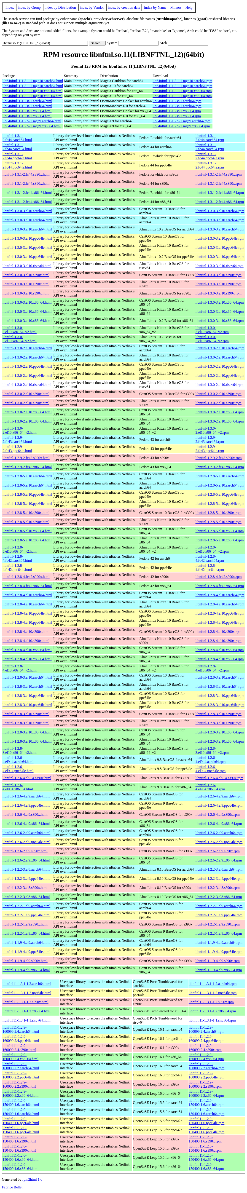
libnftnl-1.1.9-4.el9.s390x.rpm (218, 961)
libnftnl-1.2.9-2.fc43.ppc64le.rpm (210, 449)
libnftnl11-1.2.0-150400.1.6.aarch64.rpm (206, 1103)
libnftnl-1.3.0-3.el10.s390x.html (26, 275)
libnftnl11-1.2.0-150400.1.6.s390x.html (19, 1139)
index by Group (29, 7)
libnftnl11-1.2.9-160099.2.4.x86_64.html (20, 1057)
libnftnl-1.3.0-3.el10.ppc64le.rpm (220, 238)
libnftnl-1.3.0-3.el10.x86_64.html (27, 302)
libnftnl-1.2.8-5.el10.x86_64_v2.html (20, 549)
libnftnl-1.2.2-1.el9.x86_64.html (26, 933)
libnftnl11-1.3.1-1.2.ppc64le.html (27, 993)
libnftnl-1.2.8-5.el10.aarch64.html (27, 476)
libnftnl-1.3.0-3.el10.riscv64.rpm (220, 266)
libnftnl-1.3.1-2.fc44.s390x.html (26, 174)
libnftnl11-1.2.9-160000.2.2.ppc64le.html (21, 1075)
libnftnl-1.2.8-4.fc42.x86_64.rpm (220, 586)
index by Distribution (60, 7)
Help (189, 7)
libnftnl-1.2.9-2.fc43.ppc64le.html (17, 449)
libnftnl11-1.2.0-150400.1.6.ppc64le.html (21, 1121)
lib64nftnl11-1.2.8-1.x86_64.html (27, 111)
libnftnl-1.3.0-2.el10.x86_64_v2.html (20, 430)
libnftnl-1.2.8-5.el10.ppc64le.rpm (220, 494)
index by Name (155, 7)
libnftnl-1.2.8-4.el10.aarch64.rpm (220, 595)
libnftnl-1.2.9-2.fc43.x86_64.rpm (220, 467)
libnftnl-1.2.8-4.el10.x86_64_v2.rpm (212, 668)
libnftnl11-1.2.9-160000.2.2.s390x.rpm (205, 1084)
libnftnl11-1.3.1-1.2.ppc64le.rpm (213, 993)
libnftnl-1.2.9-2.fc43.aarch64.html (17, 440)
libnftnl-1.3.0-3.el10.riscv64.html (27, 266)
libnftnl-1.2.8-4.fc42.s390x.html (26, 577)
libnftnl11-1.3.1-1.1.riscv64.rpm (212, 1020)
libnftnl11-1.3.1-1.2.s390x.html (25, 1002)
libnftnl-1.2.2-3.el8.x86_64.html (26, 897)
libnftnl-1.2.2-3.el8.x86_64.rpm (219, 897)
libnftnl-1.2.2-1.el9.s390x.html (25, 924)
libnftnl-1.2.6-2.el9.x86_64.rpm (219, 860)
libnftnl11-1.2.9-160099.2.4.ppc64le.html (21, 1039)
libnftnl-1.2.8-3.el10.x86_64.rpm (220, 732)
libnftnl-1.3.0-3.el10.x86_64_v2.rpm (212, 330)
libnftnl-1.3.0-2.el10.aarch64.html (27, 348)
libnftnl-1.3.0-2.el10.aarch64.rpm (220, 348)
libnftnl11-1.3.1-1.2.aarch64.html (27, 984)
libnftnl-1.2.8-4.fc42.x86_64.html (27, 586)
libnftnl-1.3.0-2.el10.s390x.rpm (219, 394)
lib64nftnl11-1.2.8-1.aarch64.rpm (177, 101)
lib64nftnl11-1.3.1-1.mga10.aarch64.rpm (182, 81)
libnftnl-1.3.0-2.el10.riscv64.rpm (220, 385)
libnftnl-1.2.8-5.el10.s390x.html (26, 513)
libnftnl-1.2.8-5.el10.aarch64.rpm (220, 476)
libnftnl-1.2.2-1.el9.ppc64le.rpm (219, 915)
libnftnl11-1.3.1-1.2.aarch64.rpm (213, 984)
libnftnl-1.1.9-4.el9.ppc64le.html (26, 952)
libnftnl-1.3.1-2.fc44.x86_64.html (27, 193)
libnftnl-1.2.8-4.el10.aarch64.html (27, 595)
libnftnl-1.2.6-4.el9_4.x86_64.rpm (210, 787)
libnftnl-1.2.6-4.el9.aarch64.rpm (219, 796)
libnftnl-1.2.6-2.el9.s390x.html (25, 851)
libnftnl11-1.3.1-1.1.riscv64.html (27, 1020)
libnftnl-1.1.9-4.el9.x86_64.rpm (219, 970)
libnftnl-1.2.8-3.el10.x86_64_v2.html (20, 750)
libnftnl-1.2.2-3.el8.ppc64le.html (26, 878)
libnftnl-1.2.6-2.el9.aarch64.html (26, 833)
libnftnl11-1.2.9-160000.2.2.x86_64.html (20, 1093)
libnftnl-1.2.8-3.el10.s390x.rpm (219, 714)
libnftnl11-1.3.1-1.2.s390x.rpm (211, 1002)
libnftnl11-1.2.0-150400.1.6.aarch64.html (21, 1103)
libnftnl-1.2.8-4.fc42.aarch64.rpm (210, 558)
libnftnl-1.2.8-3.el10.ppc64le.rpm (220, 696)
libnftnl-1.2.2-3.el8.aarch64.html (26, 869)
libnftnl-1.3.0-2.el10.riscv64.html (27, 385)
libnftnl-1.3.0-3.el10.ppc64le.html (27, 238)
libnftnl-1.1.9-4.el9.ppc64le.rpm (219, 952)
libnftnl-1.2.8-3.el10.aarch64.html (27, 677)
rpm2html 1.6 (32, 1179)
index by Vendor (92, 7)
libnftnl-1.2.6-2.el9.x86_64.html (26, 860)
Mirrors (176, 7)
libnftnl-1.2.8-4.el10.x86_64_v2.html (20, 668)
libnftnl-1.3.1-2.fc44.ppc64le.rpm (210, 156)
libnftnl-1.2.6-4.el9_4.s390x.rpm (219, 778)
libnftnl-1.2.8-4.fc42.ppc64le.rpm (210, 568)
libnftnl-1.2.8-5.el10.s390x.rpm (219, 513)
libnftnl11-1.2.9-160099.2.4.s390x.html (19, 1048)
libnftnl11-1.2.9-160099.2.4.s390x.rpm (205, 1048)
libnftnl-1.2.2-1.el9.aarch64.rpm (219, 906)
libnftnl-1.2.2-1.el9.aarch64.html (26, 906)
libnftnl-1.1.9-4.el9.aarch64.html (26, 942)
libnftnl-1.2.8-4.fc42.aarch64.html (17, 558)
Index (9, 7)
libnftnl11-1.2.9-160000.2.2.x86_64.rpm (206, 1093)
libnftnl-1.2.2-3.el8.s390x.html (25, 888)
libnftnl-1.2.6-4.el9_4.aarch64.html (18, 760)
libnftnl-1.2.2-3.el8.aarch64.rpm (219, 869)
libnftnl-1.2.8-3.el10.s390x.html (26, 714)
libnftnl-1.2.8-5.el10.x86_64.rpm (220, 531)
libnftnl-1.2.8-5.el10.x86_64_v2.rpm (212, 549)
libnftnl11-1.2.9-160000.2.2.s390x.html (19, 1084)
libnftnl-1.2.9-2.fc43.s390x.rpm (219, 458)
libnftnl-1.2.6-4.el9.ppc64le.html (26, 805)
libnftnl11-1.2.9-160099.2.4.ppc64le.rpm (206, 1039)
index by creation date (124, 7)
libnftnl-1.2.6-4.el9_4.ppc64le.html (18, 769)
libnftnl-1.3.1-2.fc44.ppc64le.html (17, 156)
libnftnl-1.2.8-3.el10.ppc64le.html (27, 696)
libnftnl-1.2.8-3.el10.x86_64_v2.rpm (212, 750)
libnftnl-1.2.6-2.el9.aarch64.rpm (219, 833)
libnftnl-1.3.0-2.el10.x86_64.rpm (220, 412)
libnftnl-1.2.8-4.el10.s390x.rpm (219, 632)
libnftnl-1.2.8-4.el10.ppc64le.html (27, 613)
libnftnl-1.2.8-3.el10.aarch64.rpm (220, 677)
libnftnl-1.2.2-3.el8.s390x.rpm (218, 888)
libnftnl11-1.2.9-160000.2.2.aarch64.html (21, 1066)
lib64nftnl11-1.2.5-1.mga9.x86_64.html (32, 126)
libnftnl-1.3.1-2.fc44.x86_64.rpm (220, 193)
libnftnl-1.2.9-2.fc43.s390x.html (26, 458)
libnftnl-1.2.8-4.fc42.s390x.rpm (219, 577)
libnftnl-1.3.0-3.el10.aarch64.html (27, 211)
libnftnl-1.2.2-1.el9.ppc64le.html (26, 915)
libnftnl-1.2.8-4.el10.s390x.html (26, 632)
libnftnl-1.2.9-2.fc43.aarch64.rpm (210, 440)
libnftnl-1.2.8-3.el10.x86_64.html (27, 732)
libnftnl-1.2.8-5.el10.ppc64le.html (27, 494)
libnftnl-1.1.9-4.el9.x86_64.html (26, 970)
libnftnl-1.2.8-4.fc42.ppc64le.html (17, 568)
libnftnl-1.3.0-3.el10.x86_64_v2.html (20, 330)
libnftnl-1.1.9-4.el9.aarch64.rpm (219, 942)
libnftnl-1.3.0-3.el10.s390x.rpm (219, 275)
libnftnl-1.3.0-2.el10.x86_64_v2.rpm (212, 430)
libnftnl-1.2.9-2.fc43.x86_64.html (27, 467)
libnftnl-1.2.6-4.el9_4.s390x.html (27, 778)
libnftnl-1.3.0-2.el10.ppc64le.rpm (220, 366)
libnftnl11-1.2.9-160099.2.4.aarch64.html (21, 1029)
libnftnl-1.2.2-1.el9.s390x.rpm (218, 924)
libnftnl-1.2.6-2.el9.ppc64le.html (26, 842)
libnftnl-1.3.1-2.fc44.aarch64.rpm (210, 138)
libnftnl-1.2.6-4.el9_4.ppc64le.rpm (211, 769)
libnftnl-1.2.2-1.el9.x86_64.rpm (219, 933)
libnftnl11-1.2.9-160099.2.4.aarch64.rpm (206, 1029)
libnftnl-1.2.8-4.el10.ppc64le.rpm (220, 613)
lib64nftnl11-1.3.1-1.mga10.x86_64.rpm (182, 91)
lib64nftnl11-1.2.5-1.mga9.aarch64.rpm (181, 121)
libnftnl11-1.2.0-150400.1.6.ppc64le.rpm (206, 1121)
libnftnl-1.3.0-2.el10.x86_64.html (27, 412)
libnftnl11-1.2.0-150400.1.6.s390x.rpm (205, 1139)
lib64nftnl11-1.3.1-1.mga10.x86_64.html (32, 91)
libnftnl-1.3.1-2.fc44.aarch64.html (17, 138)
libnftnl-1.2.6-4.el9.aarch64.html (26, 796)
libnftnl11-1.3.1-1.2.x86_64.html (27, 1011)
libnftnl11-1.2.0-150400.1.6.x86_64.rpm (206, 1157)
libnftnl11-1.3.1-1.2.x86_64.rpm (212, 1011)
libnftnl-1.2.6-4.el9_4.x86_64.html (18, 787)
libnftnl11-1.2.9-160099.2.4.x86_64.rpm (206, 1057)
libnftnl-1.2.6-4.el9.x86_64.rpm (219, 824)
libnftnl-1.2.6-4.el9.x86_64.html (26, 824)
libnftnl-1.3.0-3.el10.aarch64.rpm (220, 211)
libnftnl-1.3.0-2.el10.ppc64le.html (27, 366)
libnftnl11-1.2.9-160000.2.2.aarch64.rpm (206, 1066)
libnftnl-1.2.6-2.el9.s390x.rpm (218, 851)
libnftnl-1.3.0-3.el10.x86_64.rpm (220, 302)
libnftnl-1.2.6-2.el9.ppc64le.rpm (219, 842)
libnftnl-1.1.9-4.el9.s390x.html (25, 961)
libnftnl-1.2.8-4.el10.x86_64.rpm (220, 650)
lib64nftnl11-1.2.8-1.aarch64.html (27, 101)
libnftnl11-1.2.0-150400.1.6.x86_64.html (20, 1157)
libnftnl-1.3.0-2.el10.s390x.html (26, 394)
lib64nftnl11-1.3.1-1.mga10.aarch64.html (33, 81)
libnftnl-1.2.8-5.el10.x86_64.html (27, 531)
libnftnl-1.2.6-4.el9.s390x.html (25, 814)
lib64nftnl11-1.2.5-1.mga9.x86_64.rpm (181, 126)
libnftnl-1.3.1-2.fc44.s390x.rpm (219, 174)
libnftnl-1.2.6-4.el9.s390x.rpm (218, 814)
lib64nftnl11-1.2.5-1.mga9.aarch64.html (32, 121)
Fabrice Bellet (12, 1187)
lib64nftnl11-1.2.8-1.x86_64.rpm (177, 111)
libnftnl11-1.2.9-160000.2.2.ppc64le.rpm (206, 1075)
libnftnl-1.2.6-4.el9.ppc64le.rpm (219, 805)
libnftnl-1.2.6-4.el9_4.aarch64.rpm (211, 760)
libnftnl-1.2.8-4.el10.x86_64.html (27, 650)
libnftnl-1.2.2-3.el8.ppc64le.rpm (219, 878)
